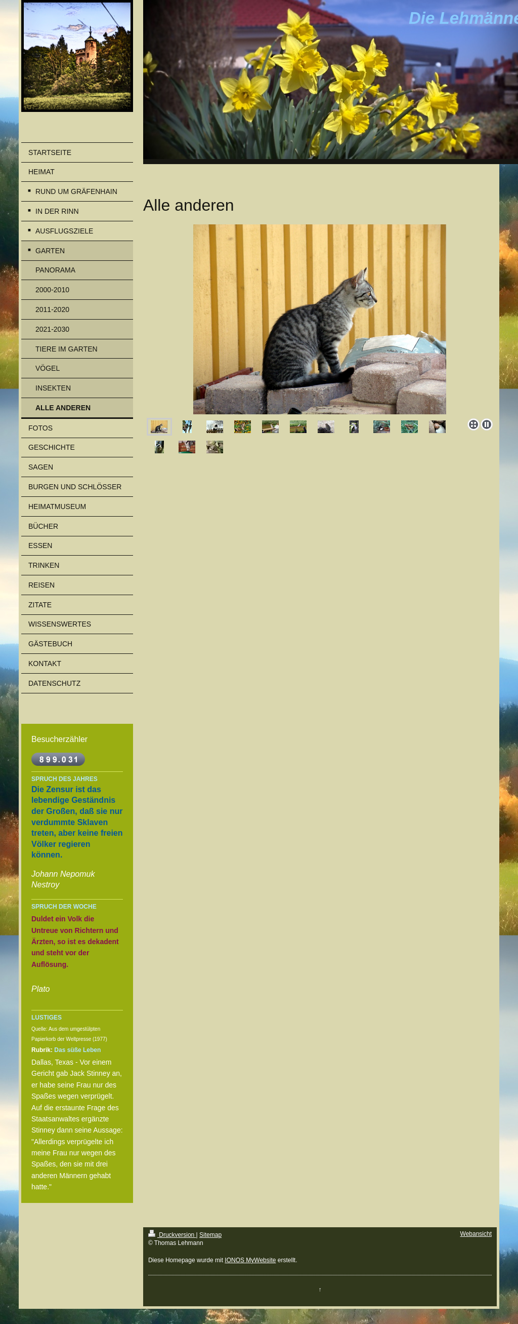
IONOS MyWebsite (250, 1260)
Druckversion (172, 1234)
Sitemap (210, 1234)
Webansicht (476, 1233)
